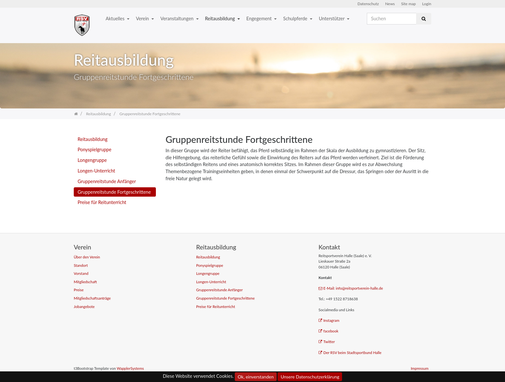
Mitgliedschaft (85, 282)
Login (426, 3)
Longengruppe (92, 160)
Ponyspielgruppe (94, 149)
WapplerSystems (130, 368)
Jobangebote (84, 306)
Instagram (329, 320)
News (390, 3)
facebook (328, 331)
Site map (408, 3)
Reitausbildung (220, 18)
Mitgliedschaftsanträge (92, 298)
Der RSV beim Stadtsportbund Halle (350, 352)
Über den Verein (87, 257)
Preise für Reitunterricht (102, 202)
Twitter (327, 342)
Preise (79, 290)
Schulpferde (296, 18)
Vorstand (81, 273)
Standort (81, 265)
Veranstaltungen (177, 18)
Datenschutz (368, 3)
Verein (143, 18)
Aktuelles (116, 18)
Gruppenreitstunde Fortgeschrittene (114, 192)
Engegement (259, 18)
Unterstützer (332, 18)
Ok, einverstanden (256, 376)
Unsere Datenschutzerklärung (310, 376)
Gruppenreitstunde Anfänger (107, 181)
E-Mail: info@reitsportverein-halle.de (351, 288)
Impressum (419, 368)
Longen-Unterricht (96, 170)
